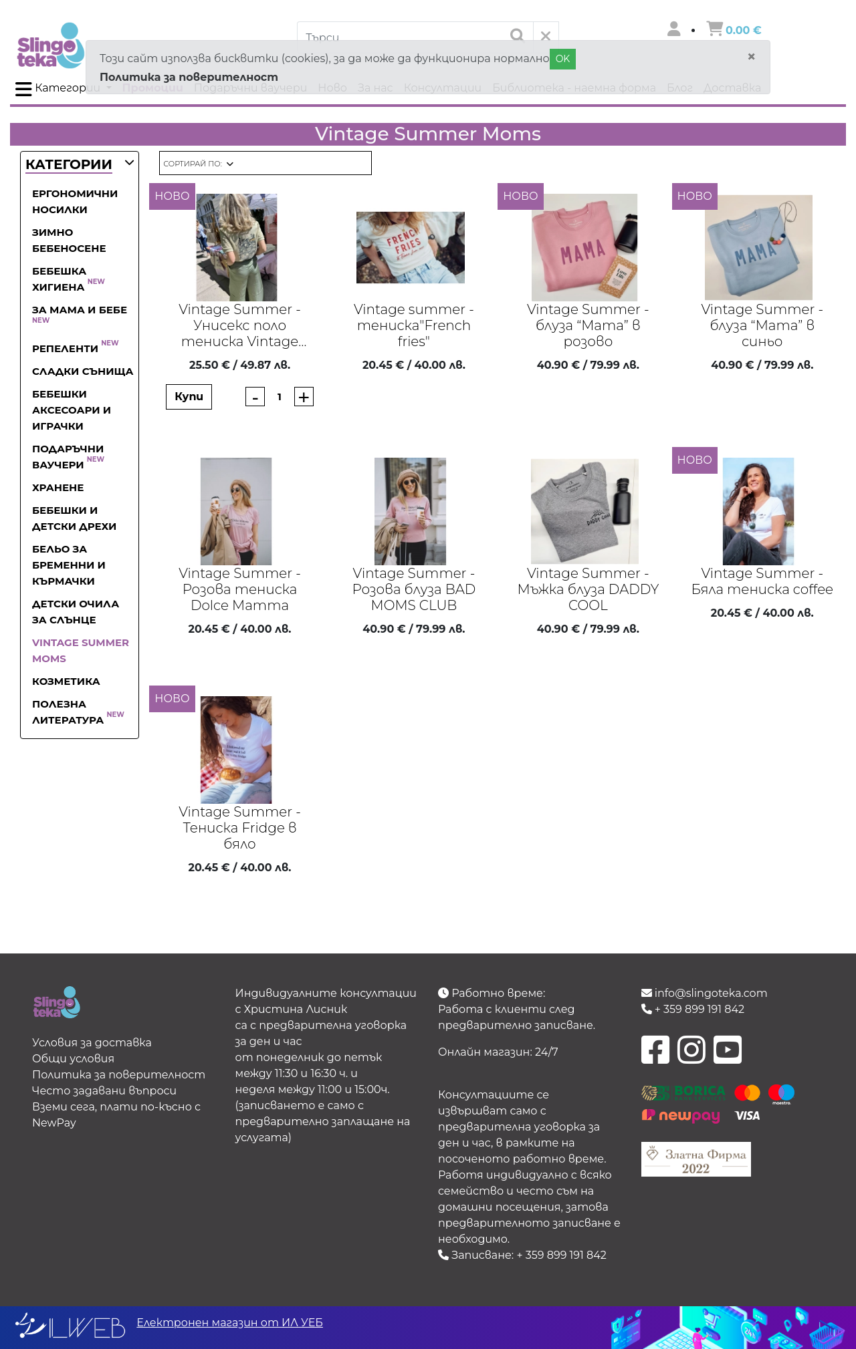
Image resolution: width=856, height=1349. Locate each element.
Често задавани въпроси (104, 1090)
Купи (189, 396)
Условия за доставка (92, 1042)
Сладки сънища (83, 371)
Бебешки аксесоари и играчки (71, 410)
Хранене (58, 487)
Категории (59, 89)
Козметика (66, 681)
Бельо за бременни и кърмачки (69, 565)
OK (563, 59)
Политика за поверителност (189, 77)
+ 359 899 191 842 (561, 1255)
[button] (68, 165)
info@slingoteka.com (704, 993)
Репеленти (75, 348)
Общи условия (73, 1058)
